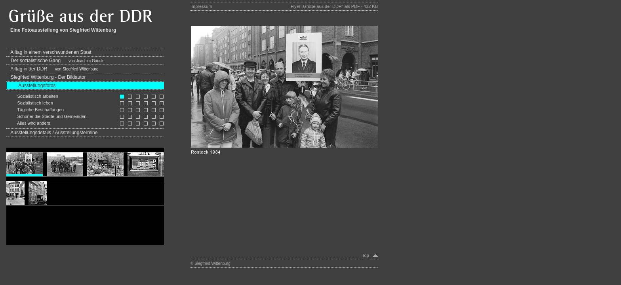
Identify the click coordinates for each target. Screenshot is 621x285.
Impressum (201, 6)
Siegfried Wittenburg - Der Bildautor (46, 77)
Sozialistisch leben (29, 103)
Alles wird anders (28, 123)
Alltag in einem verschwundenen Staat (49, 52)
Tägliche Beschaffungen (35, 109)
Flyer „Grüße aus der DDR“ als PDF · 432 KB (334, 6)
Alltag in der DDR (53, 69)
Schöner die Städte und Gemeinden (46, 116)
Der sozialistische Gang (55, 60)
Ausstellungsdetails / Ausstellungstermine (52, 132)
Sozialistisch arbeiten (32, 96)
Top (367, 255)
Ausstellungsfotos (31, 85)
